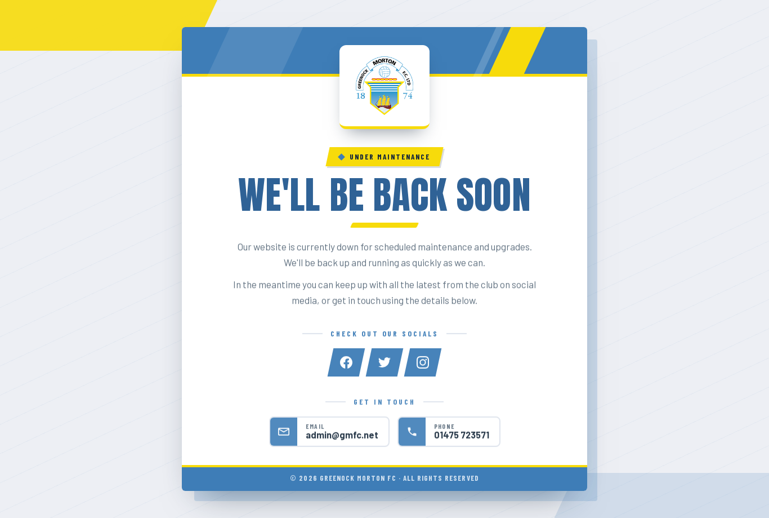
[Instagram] (423, 363)
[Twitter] (384, 363)
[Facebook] (346, 363)
